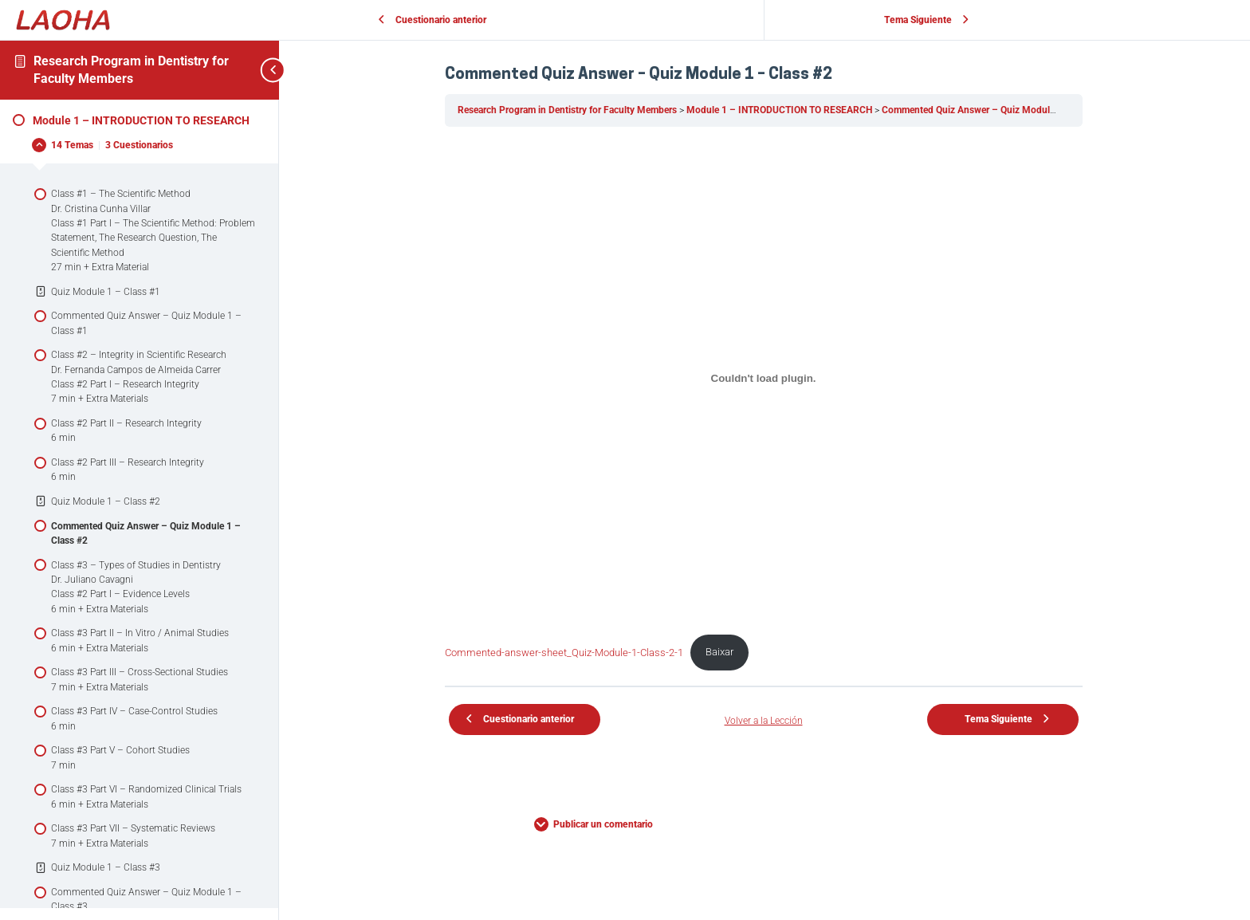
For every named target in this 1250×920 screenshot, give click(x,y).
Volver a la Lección (764, 720)
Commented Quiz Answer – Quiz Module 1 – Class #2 (996, 110)
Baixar (721, 651)
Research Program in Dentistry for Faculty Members (569, 110)
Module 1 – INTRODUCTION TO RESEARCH (781, 110)
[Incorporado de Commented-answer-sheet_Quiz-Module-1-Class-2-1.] (764, 378)
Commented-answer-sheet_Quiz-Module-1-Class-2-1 (565, 651)
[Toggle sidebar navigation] (255, 70)
